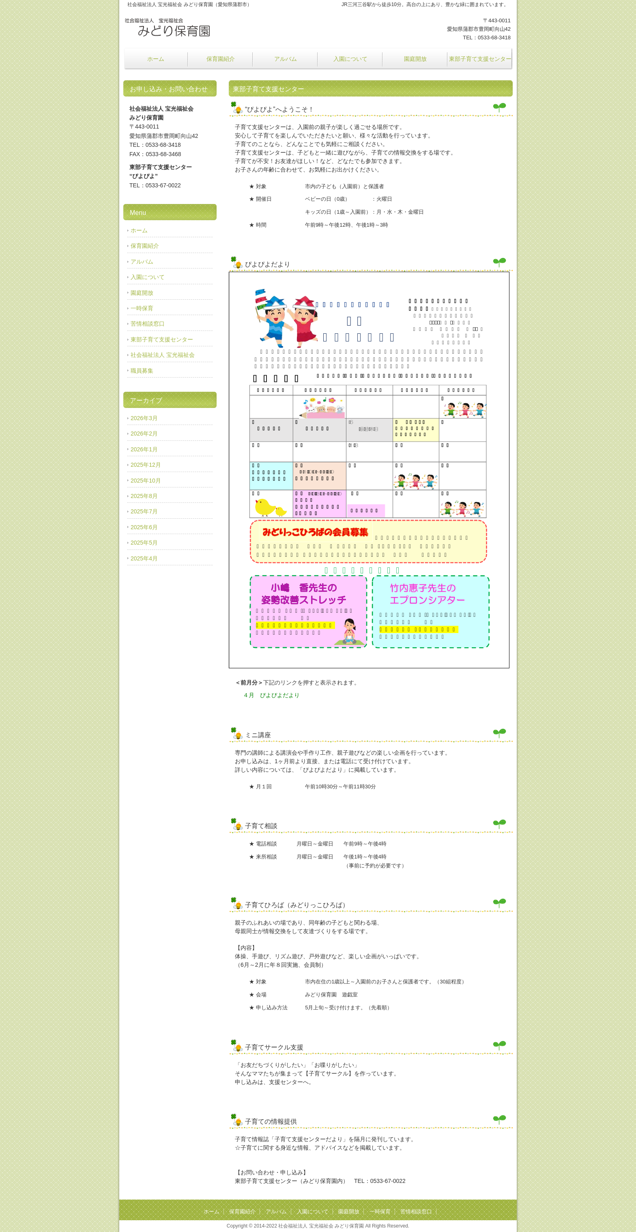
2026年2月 (144, 433)
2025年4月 (144, 558)
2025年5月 (144, 542)
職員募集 (142, 370)
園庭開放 (415, 59)
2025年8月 (144, 496)
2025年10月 (146, 480)
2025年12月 (146, 464)
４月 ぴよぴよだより (271, 695)
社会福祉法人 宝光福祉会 (163, 355)
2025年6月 (144, 527)
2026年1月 (144, 449)
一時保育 (142, 308)
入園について (350, 59)
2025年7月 (144, 511)
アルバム (285, 59)
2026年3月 (144, 418)
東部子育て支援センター (480, 59)
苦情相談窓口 (148, 323)
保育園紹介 (220, 59)
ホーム (155, 59)
